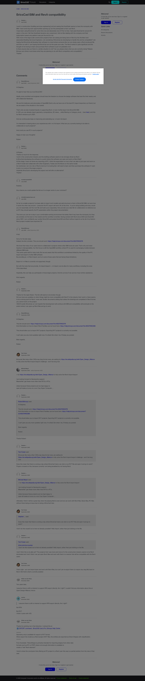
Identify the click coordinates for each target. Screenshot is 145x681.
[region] (73, 76)
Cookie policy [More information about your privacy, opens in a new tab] (95, 74)
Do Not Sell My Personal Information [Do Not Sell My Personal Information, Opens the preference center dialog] (62, 79)
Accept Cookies (79, 79)
